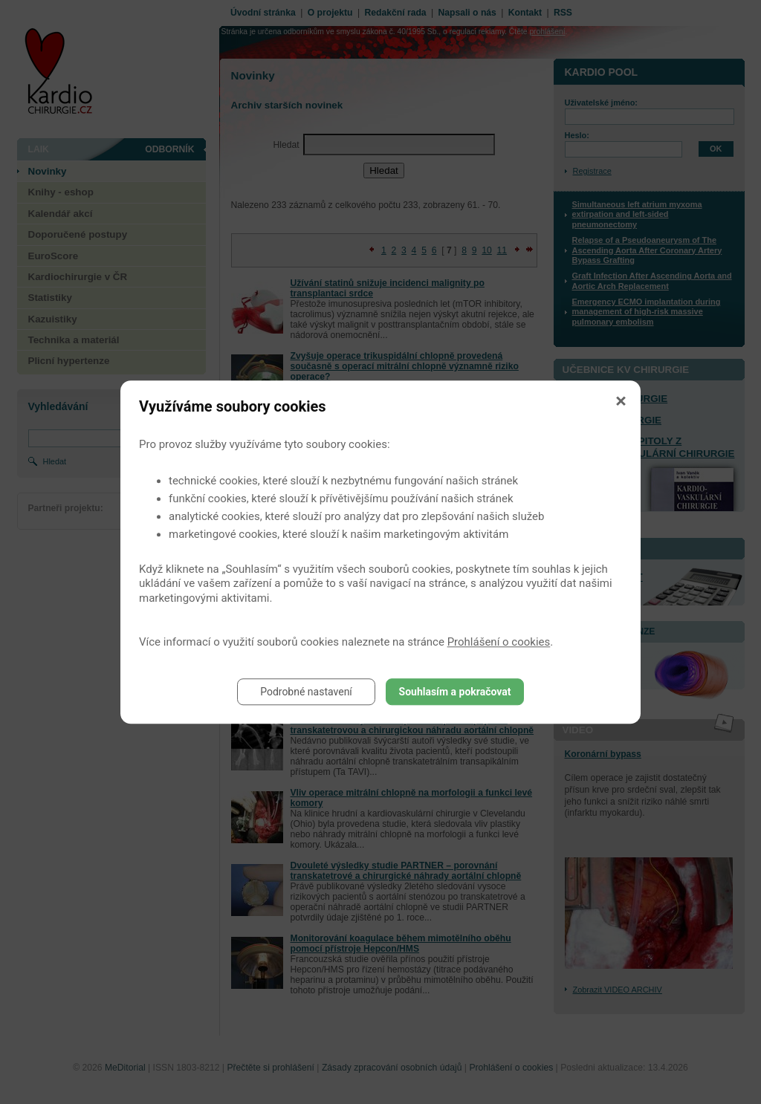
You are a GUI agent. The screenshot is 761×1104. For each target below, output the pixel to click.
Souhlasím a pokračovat (455, 692)
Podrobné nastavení (306, 692)
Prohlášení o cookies (499, 642)
